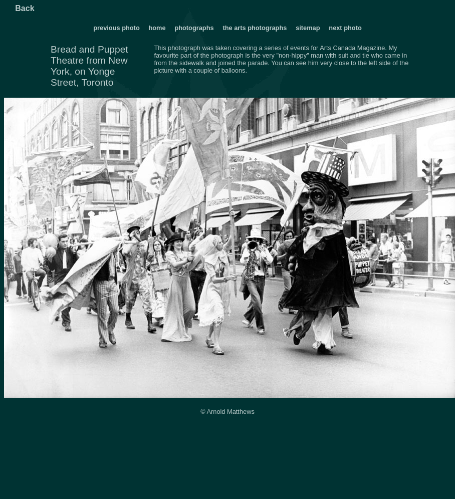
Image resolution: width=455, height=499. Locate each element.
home (156, 28)
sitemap (308, 28)
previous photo (116, 28)
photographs (194, 28)
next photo (345, 28)
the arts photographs (254, 28)
